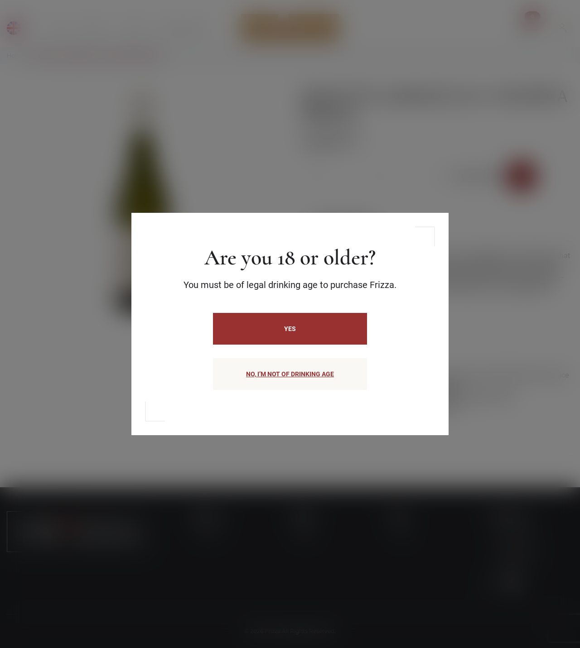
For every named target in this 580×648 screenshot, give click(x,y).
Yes (290, 328)
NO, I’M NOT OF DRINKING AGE (290, 374)
